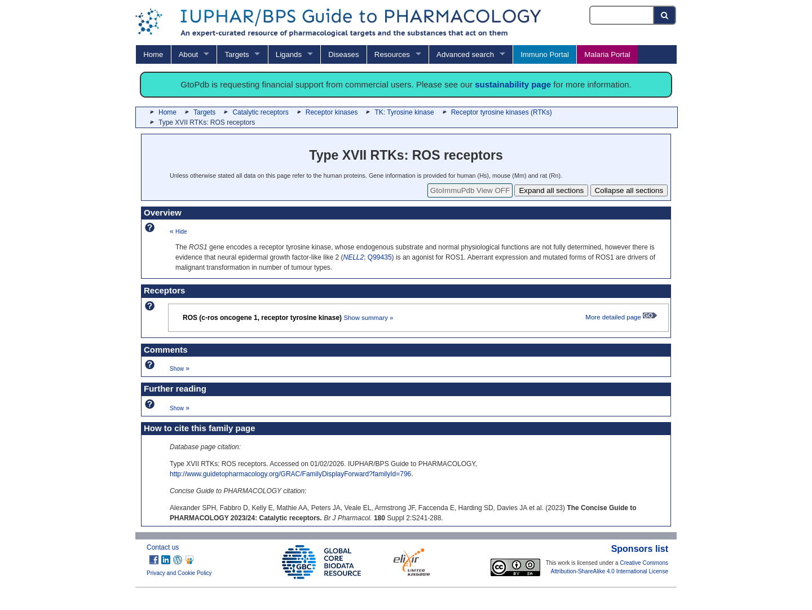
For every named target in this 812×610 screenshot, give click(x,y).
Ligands (289, 54)
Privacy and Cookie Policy (179, 573)
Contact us (163, 547)
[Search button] (665, 15)
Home (153, 54)
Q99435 (380, 257)
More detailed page (621, 317)
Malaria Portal (607, 54)
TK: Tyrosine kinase (404, 112)
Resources (392, 54)
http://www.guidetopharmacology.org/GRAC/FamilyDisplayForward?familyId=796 (290, 474)
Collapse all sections (629, 190)
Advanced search (465, 54)
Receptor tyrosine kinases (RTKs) (501, 112)
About (188, 54)
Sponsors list (639, 549)
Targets (236, 54)
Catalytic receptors (260, 112)
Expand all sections (551, 190)
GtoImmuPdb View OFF (470, 190)
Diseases (343, 54)
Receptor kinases (332, 112)
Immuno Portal (544, 54)
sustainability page (513, 84)
